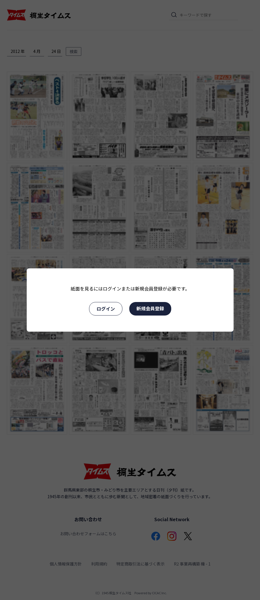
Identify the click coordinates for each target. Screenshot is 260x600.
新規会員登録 (150, 308)
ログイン (106, 308)
